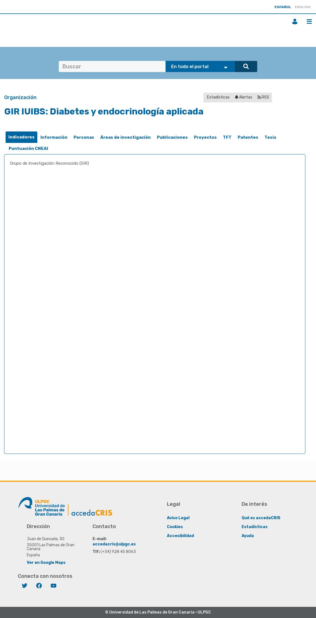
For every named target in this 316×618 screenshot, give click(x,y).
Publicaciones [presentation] (172, 137)
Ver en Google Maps (46, 562)
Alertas (243, 97)
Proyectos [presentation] (205, 137)
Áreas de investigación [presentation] (125, 137)
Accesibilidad (180, 535)
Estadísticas (218, 97)
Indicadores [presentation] (21, 137)
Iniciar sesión (294, 21)
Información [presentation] (53, 137)
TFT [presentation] (227, 137)
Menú (309, 21)
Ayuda (248, 535)
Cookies (175, 526)
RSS (263, 97)
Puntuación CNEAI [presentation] (28, 148)
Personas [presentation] (84, 137)
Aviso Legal (178, 518)
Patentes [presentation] (248, 137)
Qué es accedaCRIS (261, 518)
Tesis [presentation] (270, 137)
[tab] (21, 137)
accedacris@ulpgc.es (114, 544)
